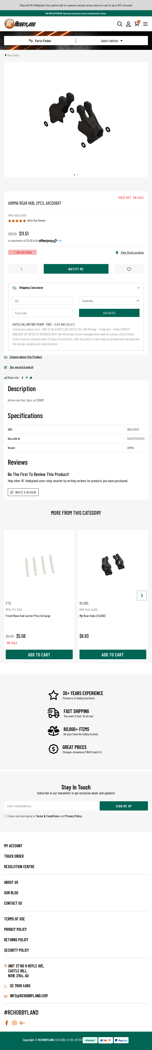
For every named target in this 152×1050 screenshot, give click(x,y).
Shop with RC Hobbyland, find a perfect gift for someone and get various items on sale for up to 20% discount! (76, 5)
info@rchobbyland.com (26, 995)
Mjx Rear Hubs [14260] (112, 609)
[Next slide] (141, 595)
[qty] (42, 301)
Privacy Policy (73, 816)
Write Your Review (36, 220)
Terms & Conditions (47, 816)
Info (60, 240)
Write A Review (23, 492)
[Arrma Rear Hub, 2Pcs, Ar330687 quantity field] (23, 269)
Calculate (109, 313)
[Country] (109, 301)
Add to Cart (39, 654)
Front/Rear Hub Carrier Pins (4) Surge (39, 609)
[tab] (74, 175)
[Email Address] (51, 805)
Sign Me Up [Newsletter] (124, 806)
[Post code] (42, 313)
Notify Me (76, 269)
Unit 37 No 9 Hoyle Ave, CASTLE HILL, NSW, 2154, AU (26, 970)
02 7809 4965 (17, 985)
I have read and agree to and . (43, 816)
